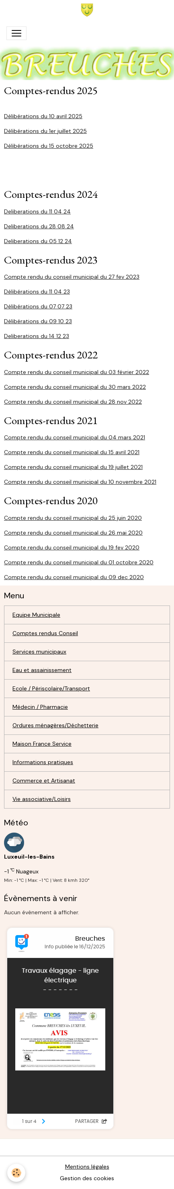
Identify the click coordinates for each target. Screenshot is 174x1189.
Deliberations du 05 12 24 (38, 241)
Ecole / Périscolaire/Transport (51, 688)
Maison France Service (42, 743)
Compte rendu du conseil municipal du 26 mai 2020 (73, 532)
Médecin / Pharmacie (40, 706)
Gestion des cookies (87, 1178)
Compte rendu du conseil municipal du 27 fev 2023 (71, 276)
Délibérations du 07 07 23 (38, 306)
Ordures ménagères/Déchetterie (55, 725)
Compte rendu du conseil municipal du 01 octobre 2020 (79, 562)
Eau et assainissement (42, 670)
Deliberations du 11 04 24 (37, 211)
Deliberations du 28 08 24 (39, 226)
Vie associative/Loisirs (41, 799)
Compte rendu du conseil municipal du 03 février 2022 (76, 372)
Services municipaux (39, 651)
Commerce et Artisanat (43, 780)
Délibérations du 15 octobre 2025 (48, 145)
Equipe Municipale (36, 614)
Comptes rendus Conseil (45, 633)
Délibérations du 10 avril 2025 (43, 116)
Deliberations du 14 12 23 (36, 336)
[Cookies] (16, 1173)
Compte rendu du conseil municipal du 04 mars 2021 (74, 437)
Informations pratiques (42, 762)
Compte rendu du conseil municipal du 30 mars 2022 (75, 386)
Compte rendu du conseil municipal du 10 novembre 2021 (80, 481)
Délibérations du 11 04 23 (37, 291)
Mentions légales (87, 1166)
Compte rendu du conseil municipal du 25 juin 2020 (73, 517)
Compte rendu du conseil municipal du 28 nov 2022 (73, 401)
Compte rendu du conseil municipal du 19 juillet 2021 (73, 467)
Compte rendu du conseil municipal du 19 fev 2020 (71, 547)
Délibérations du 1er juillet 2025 (45, 131)
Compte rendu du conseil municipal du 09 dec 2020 (74, 577)
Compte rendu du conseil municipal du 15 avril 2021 (71, 452)
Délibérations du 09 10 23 (38, 321)
